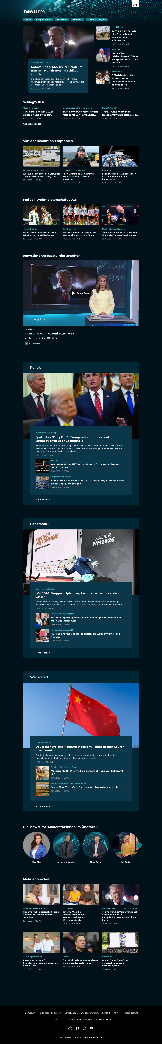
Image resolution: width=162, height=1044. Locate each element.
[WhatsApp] (70, 1028)
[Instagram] (84, 1028)
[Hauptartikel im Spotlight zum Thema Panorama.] (40, 524)
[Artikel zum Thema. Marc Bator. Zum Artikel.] (95, 847)
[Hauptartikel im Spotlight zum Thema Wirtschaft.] (40, 677)
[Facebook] (77, 1028)
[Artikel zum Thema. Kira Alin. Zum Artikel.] (36, 847)
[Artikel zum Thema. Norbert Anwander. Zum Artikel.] (66, 847)
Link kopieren (32, 343)
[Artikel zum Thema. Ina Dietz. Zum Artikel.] (125, 847)
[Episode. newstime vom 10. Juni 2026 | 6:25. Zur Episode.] (81, 299)
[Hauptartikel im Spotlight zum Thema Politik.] (36, 367)
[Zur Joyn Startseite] (135, 3)
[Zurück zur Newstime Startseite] (34, 11)
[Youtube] (92, 1028)
